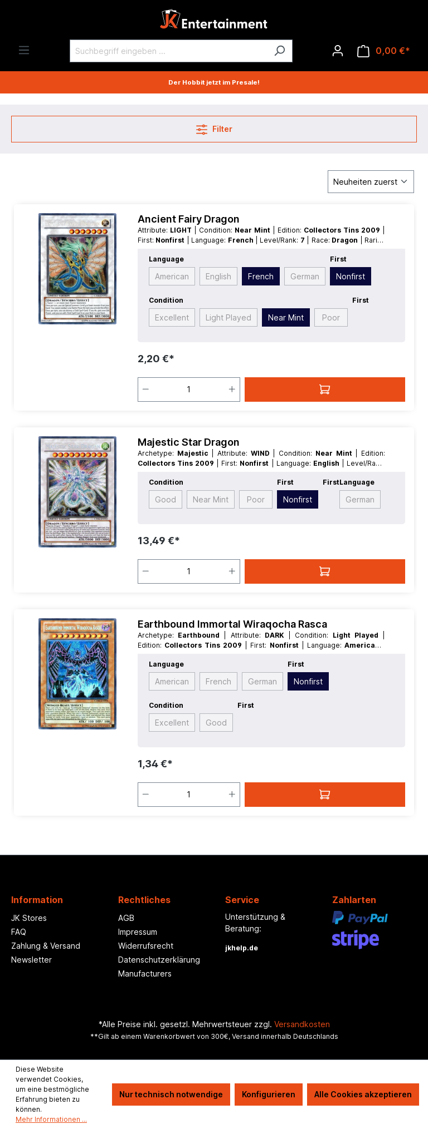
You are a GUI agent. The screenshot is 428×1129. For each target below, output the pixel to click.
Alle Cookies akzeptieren (363, 1094)
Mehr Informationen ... (51, 1119)
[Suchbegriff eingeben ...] (168, 51)
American (172, 276)
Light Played (228, 317)
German (304, 276)
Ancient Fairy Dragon (189, 219)
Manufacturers (145, 973)
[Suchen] (279, 51)
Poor (331, 317)
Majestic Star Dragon (189, 442)
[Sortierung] (371, 181)
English (218, 276)
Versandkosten (302, 1024)
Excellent (172, 317)
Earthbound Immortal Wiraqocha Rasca (232, 624)
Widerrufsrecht (145, 945)
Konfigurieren (268, 1094)
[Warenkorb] (384, 51)
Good (165, 499)
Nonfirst (350, 276)
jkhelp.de (241, 948)
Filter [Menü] (214, 127)
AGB (126, 918)
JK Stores (29, 918)
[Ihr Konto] (338, 50)
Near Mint (286, 317)
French (261, 276)
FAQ (18, 931)
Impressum (137, 931)
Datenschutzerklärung (159, 959)
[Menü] (24, 50)
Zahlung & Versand (45, 945)
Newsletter (31, 959)
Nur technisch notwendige (171, 1094)
